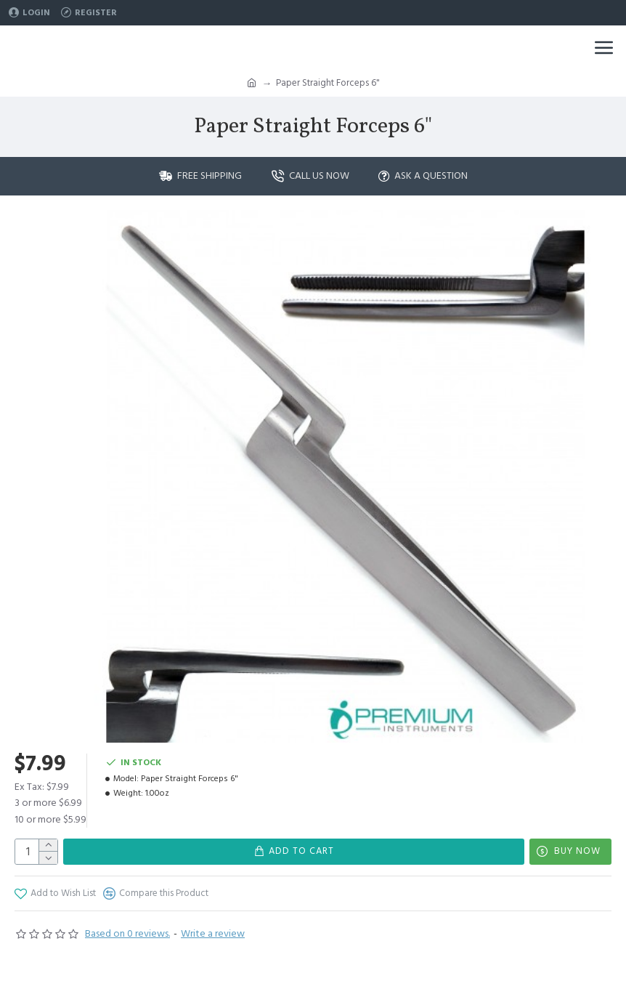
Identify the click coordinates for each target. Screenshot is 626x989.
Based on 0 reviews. (127, 934)
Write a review (213, 934)
